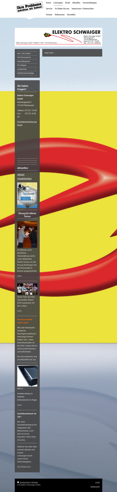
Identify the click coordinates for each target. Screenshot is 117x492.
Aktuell (20, 439)
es (24, 439)
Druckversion (23, 482)
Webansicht (95, 486)
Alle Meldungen (24, 466)
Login (97, 482)
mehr (19, 275)
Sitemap (34, 482)
